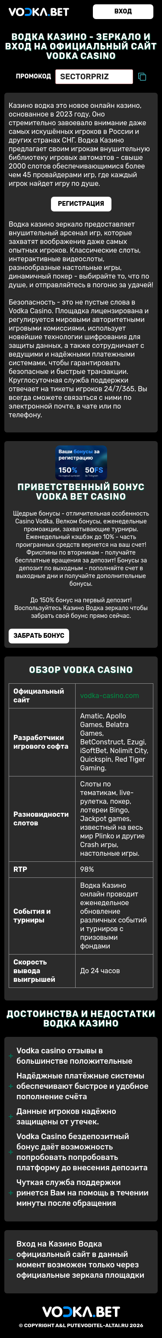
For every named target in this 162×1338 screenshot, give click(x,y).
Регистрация (81, 204)
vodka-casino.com (109, 696)
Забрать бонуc (38, 636)
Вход (123, 11)
